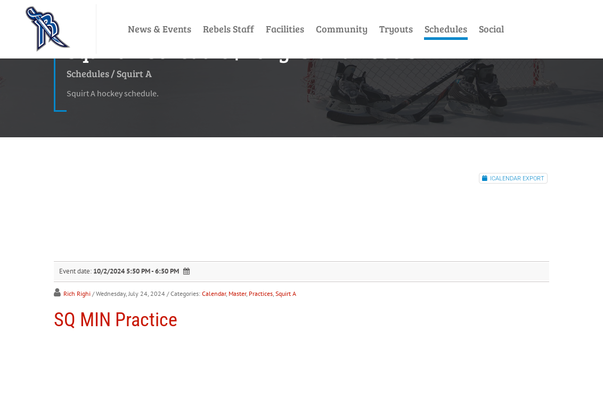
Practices (261, 293)
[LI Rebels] (48, 29)
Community (342, 28)
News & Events (159, 28)
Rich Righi (77, 293)
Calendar (214, 293)
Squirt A (285, 293)
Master (237, 293)
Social (491, 28)
